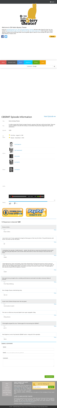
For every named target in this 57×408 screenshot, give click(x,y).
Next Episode (50, 116)
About (7, 383)
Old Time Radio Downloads (28, 401)
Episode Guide (11, 62)
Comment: (5, 358)
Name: (4, 347)
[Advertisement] (28, 48)
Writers (36, 62)
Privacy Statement (7, 390)
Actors (20, 62)
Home (3, 62)
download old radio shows (13, 31)
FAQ (7, 385)
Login (52, 2)
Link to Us (7, 389)
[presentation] (14, 371)
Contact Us (7, 387)
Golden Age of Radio (20, 388)
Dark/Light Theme (7, 392)
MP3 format (24, 31)
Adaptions (28, 62)
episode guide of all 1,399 (20, 29)
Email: (13, 352)
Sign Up (51, 387)
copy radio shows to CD (35, 31)
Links (42, 62)
